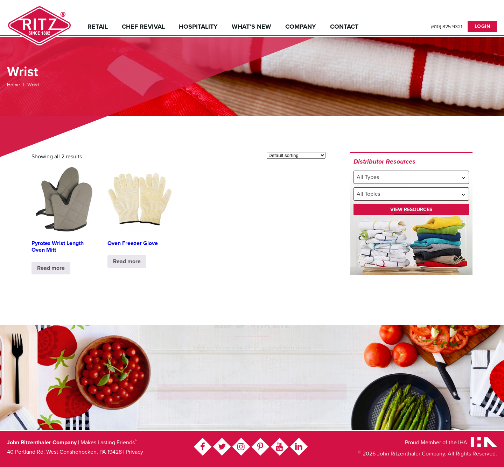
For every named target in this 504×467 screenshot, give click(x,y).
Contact (344, 26)
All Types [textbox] (368, 177)
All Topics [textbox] (368, 194)
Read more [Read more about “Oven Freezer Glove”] (127, 261)
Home (13, 85)
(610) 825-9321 (446, 26)
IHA (462, 442)
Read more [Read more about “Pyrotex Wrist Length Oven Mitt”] (51, 268)
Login (482, 26)
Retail (98, 26)
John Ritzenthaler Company (39, 25)
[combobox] (411, 177)
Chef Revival (143, 26)
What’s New (251, 26)
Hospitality (198, 26)
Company (300, 26)
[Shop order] (296, 155)
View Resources (411, 210)
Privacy (134, 451)
